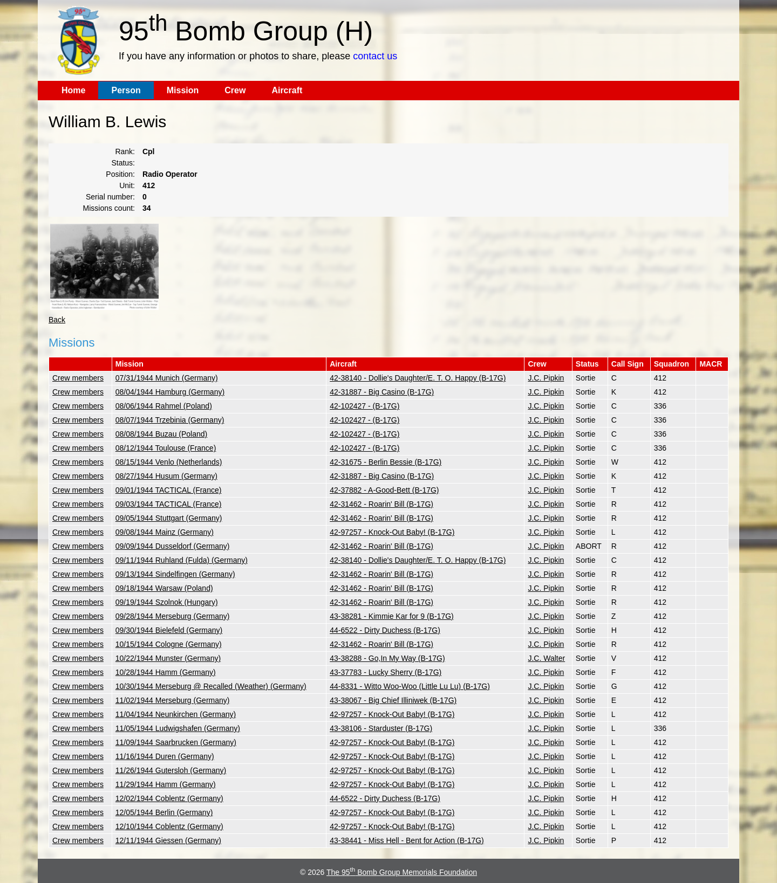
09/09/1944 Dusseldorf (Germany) (172, 546)
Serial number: (110, 196)
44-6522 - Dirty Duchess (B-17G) (385, 630)
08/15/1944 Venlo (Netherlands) (168, 462)
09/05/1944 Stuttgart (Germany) (168, 518)
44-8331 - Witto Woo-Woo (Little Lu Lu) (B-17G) (410, 686)
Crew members (78, 378)
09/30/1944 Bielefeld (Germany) (168, 630)
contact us (375, 56)
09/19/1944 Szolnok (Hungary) (166, 602)
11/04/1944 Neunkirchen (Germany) (175, 714)
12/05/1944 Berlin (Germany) (164, 812)
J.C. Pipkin (546, 378)
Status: (123, 162)
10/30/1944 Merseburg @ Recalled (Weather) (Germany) (210, 686)
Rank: (125, 151)
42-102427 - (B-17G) (364, 406)
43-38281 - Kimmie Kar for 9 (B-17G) (392, 616)
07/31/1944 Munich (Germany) (166, 378)
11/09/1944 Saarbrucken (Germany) (175, 742)
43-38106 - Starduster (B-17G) (381, 728)
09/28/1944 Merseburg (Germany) (172, 616)
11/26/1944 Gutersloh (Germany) (170, 770)
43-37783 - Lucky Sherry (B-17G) (385, 672)
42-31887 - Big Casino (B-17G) (382, 392)
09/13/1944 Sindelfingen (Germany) (175, 574)
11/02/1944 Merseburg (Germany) (172, 700)
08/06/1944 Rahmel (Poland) (163, 406)
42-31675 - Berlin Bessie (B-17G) (385, 462)
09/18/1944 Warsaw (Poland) (164, 588)
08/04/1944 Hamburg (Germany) (169, 392)
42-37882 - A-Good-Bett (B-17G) (384, 490)
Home (73, 90)
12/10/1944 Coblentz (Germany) (169, 826)
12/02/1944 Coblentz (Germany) (169, 798)
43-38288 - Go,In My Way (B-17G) (387, 658)
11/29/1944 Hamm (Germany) (165, 784)
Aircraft (286, 90)
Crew (235, 90)
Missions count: (109, 208)
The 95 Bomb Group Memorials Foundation (401, 872)
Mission (183, 90)
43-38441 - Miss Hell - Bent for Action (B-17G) (407, 840)
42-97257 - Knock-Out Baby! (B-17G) (392, 532)
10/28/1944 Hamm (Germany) (165, 672)
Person (125, 90)
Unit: (127, 185)
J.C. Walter (546, 658)
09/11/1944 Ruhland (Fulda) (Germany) (181, 560)
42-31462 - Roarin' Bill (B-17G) (381, 504)
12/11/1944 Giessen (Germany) (168, 840)
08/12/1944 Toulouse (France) (165, 448)
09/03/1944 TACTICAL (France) (168, 504)
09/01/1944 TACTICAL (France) (168, 490)
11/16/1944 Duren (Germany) (164, 756)
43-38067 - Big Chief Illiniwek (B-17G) (393, 700)
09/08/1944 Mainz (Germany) (164, 532)
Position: (120, 174)
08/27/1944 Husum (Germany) (166, 476)
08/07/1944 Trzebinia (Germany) (169, 420)
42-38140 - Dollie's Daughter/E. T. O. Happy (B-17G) (418, 378)
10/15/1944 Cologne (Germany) (168, 644)
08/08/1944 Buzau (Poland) (161, 434)
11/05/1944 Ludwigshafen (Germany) (177, 728)
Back (57, 319)
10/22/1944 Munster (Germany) (168, 658)
